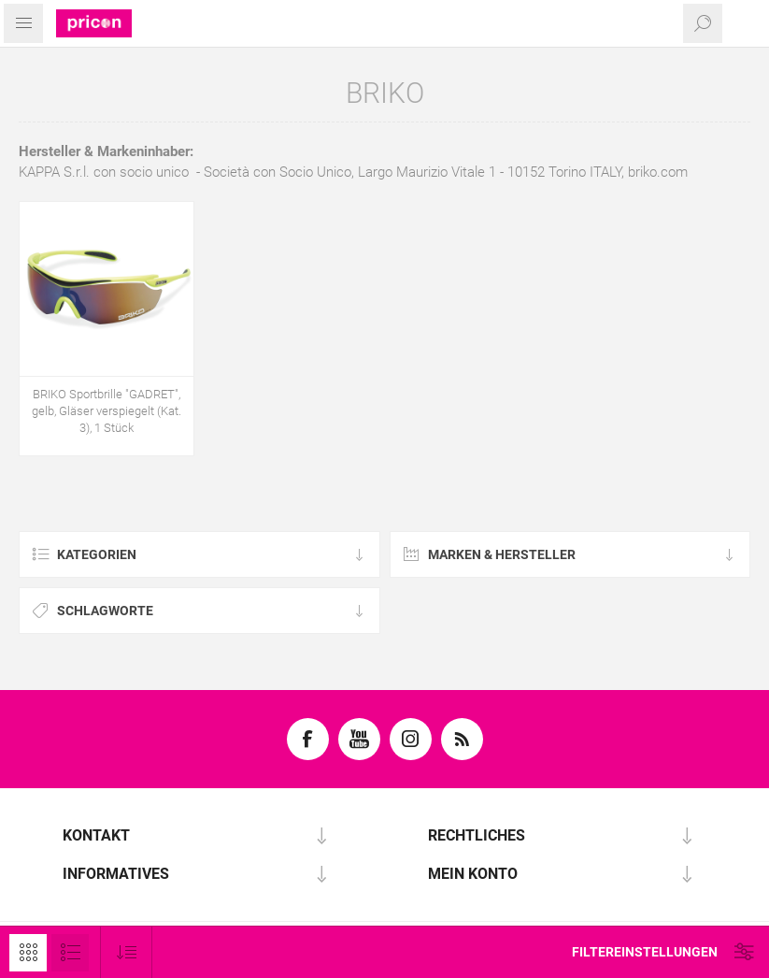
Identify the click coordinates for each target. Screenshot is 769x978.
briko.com (658, 172)
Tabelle (28, 952)
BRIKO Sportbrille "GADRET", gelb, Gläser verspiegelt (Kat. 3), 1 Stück (106, 411)
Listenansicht (70, 952)
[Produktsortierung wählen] (126, 952)
